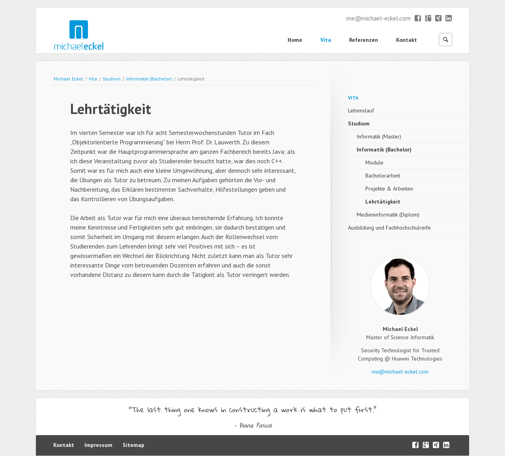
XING (438, 18)
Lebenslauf (361, 110)
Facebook (418, 18)
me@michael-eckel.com (378, 18)
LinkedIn (448, 18)
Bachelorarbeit (382, 175)
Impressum (98, 445)
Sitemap (133, 445)
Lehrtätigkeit (382, 201)
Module (374, 162)
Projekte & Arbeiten (389, 188)
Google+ (428, 18)
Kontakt (406, 39)
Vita (325, 39)
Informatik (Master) (379, 136)
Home (295, 39)
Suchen (445, 39)
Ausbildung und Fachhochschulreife (389, 227)
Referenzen (363, 39)
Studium (112, 79)
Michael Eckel (68, 79)
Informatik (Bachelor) (149, 79)
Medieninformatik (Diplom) (388, 214)
